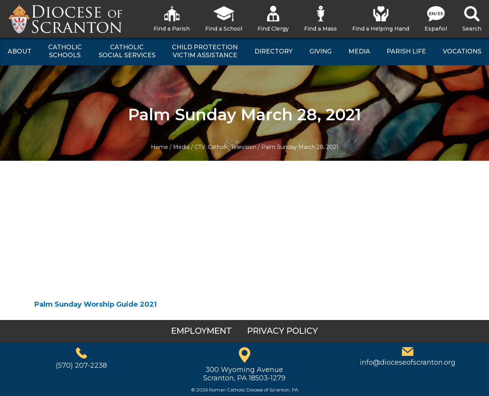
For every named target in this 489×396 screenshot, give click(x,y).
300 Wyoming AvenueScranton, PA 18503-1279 (244, 373)
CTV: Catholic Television (225, 147)
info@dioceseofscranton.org (407, 362)
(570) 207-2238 (81, 365)
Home (159, 147)
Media (181, 147)
